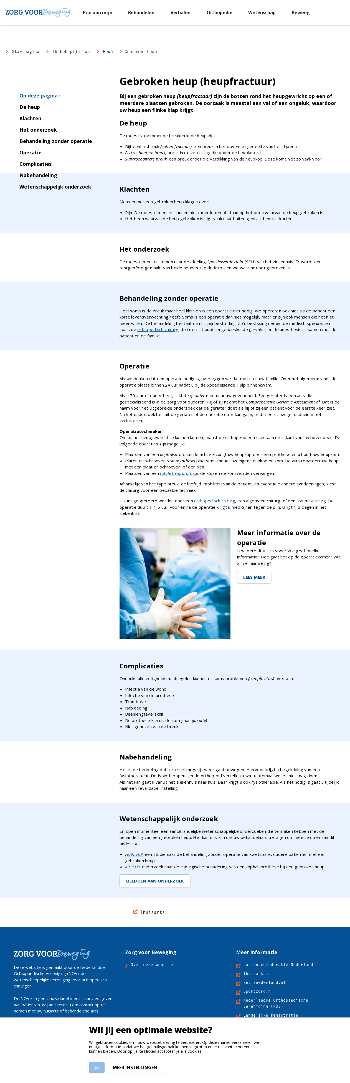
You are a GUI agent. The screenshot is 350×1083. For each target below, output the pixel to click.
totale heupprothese (179, 473)
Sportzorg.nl (258, 991)
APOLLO (132, 866)
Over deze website (152, 964)
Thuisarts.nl (258, 973)
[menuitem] (97, 12)
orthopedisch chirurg (157, 329)
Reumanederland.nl (264, 982)
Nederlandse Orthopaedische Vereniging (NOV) (275, 1003)
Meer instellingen (135, 1067)
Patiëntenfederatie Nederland (278, 964)
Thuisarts (152, 912)
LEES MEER (254, 577)
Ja (97, 1067)
